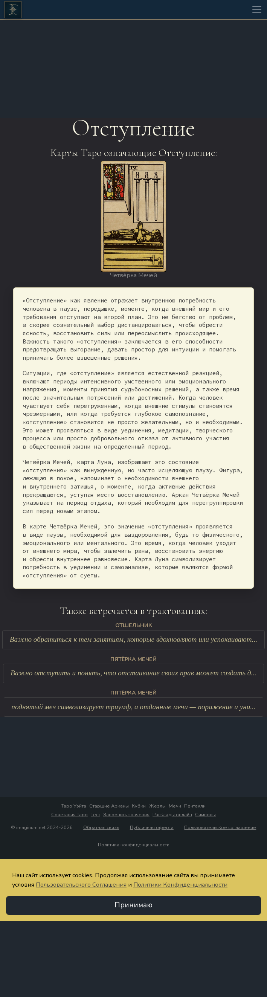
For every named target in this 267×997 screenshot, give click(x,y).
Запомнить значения (126, 815)
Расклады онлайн (172, 815)
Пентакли (195, 806)
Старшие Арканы (109, 806)
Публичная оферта (152, 827)
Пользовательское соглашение (220, 827)
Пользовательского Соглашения (81, 885)
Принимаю (133, 905)
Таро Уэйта (73, 806)
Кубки (139, 806)
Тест (95, 815)
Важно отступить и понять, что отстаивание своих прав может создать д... (133, 673)
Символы (205, 815)
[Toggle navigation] (256, 9)
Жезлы (157, 806)
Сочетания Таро (69, 815)
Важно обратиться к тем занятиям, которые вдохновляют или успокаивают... (134, 640)
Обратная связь (101, 827)
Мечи (175, 806)
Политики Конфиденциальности (180, 885)
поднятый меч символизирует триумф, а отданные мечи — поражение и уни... (133, 707)
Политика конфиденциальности (133, 845)
